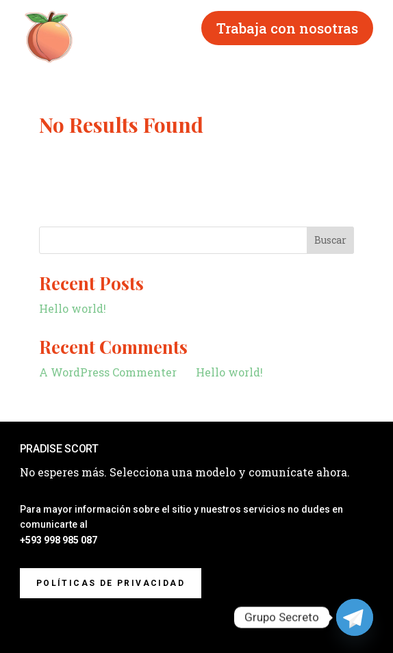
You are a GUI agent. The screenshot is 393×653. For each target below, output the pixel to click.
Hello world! (72, 308)
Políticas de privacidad (110, 583)
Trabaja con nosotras (287, 28)
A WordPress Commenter (108, 372)
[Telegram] (354, 617)
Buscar (330, 239)
